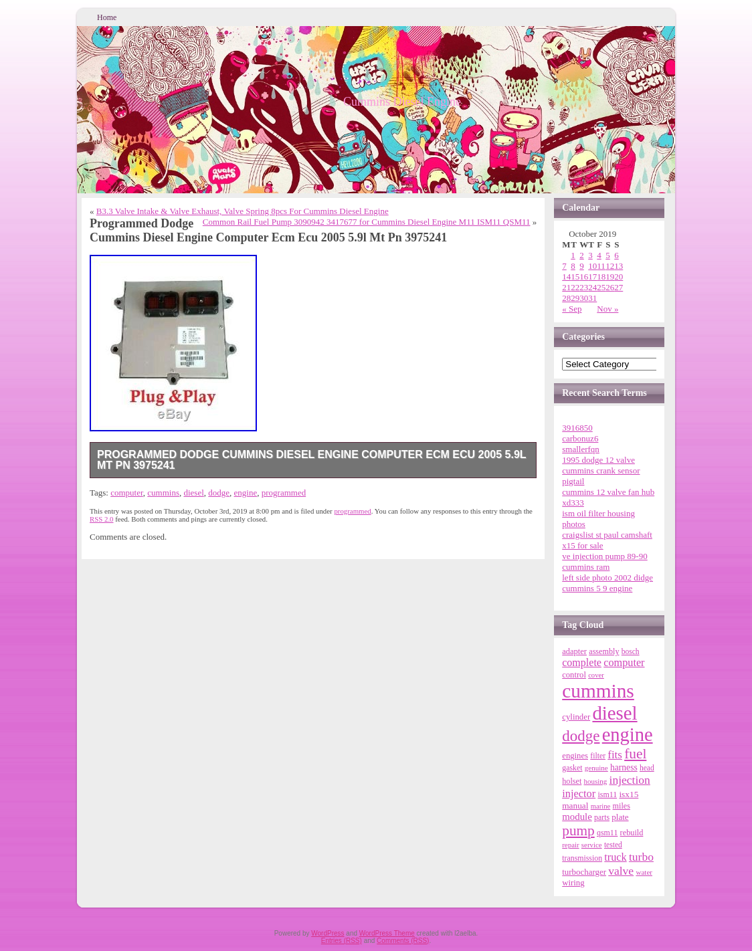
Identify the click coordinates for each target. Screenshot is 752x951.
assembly (604, 651)
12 (609, 266)
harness (624, 767)
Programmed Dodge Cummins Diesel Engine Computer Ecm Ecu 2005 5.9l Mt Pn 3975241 (312, 460)
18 (601, 277)
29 (575, 298)
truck (615, 857)
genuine (596, 768)
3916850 (577, 428)
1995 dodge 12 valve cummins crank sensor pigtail (601, 470)
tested (613, 845)
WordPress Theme (387, 933)
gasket (572, 767)
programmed (284, 493)
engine (246, 493)
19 (609, 277)
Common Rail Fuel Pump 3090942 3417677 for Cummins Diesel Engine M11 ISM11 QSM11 (367, 222)
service (591, 845)
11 (601, 266)
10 (592, 266)
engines (575, 755)
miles (621, 806)
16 (583, 277)
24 (592, 287)
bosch (631, 651)
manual (575, 806)
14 (566, 277)
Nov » (607, 309)
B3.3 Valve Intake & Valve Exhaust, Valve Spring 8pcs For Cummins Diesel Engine (242, 211)
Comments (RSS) (403, 940)
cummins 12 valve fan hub (608, 492)
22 (575, 287)
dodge (218, 493)
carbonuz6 (580, 438)
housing (595, 781)
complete (581, 662)
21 (566, 287)
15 (575, 277)
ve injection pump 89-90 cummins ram (604, 561)
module (577, 816)
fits (614, 754)
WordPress (327, 933)
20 (618, 277)
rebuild (632, 832)
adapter (574, 651)
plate (620, 817)
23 (583, 287)
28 (566, 298)
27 (618, 287)
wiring (573, 882)
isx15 (628, 794)
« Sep (571, 309)
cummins (163, 493)
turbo (641, 856)
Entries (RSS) (341, 940)
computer (126, 493)
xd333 (573, 503)
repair (570, 845)
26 (609, 287)
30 (583, 298)
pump (578, 831)
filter (597, 756)
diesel (193, 493)
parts (601, 817)
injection (629, 779)
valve (621, 870)
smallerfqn (580, 449)
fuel (635, 754)
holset (571, 781)
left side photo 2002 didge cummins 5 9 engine (607, 582)
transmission (582, 858)
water (644, 872)
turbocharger (584, 872)
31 (592, 298)
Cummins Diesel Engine (402, 101)
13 (618, 266)
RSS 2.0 (102, 519)
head (647, 768)
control (574, 674)
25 (601, 287)
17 (592, 277)
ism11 (607, 794)
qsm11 (607, 832)
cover (596, 675)
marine (601, 806)
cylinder (576, 717)
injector (578, 793)
